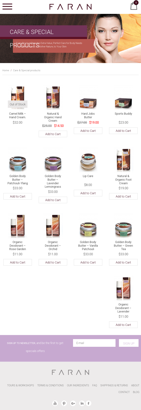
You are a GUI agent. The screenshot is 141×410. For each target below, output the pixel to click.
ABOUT (135, 385)
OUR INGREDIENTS (78, 385)
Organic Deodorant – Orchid (53, 245)
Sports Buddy (123, 113)
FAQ (94, 385)
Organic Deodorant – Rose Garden (17, 245)
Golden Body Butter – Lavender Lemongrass (53, 181)
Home (5, 70)
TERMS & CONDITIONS (50, 385)
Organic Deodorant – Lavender (123, 308)
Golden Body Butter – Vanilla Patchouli (88, 245)
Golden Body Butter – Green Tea (123, 245)
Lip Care (88, 176)
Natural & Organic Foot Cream (123, 179)
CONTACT (124, 392)
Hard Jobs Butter (88, 115)
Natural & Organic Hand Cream (53, 117)
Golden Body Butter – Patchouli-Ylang (18, 179)
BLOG (136, 392)
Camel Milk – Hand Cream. (17, 115)
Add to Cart (123, 131)
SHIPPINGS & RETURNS (114, 385)
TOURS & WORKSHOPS (20, 385)
